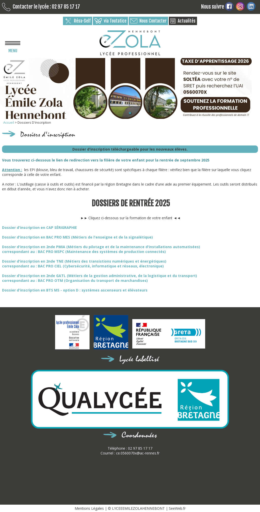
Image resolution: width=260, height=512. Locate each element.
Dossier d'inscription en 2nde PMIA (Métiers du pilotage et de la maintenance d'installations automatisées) (101, 246)
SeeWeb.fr (177, 508)
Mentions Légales (90, 508)
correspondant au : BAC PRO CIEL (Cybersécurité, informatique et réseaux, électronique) (83, 266)
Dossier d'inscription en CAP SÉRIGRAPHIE (39, 227)
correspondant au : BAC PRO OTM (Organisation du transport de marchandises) (75, 280)
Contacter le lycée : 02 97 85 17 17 (41, 7)
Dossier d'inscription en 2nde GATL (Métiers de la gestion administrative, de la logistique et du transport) (99, 275)
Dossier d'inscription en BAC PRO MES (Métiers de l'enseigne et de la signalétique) (77, 237)
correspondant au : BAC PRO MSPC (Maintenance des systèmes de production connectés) (84, 251)
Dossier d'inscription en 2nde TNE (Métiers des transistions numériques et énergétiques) (84, 261)
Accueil (9, 122)
